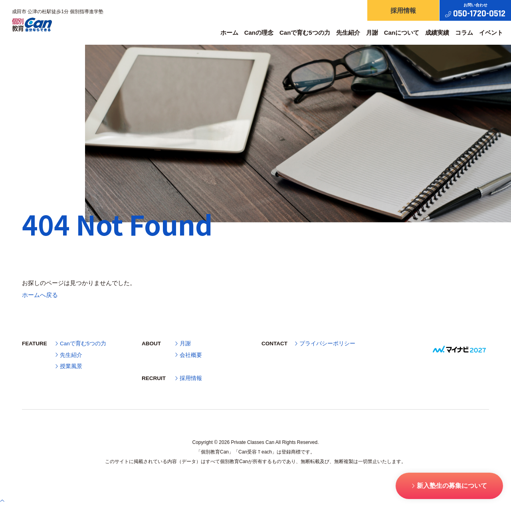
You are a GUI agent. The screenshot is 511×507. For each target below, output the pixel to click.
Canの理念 (258, 32)
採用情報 (188, 378)
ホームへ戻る (40, 294)
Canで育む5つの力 (304, 32)
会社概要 (188, 355)
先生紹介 (348, 32)
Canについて (401, 32)
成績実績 (437, 32)
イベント (491, 32)
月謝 (372, 32)
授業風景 (69, 366)
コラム (464, 32)
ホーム (229, 32)
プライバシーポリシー (325, 344)
